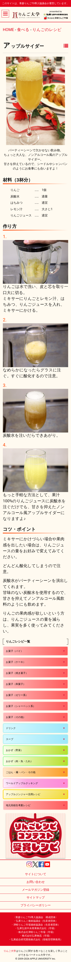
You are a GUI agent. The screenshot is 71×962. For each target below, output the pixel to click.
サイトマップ (36, 897)
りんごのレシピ (47, 29)
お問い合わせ (36, 882)
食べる (23, 29)
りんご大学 (10, 950)
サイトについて (35, 874)
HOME (8, 29)
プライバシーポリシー (35, 905)
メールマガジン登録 (35, 889)
